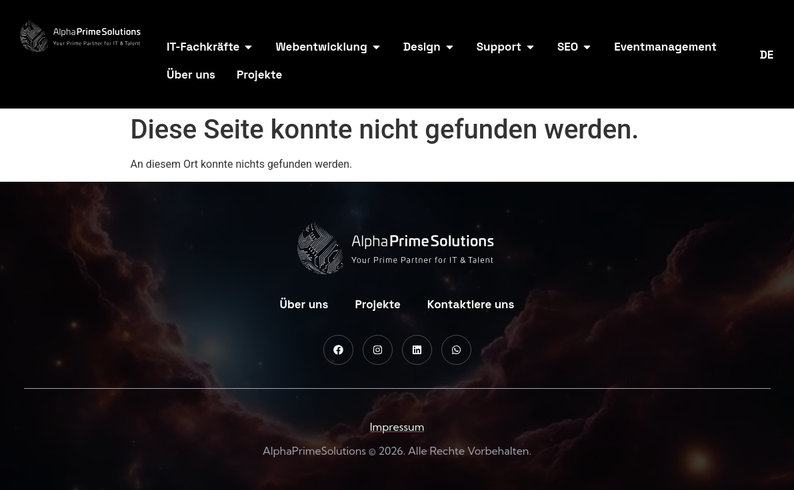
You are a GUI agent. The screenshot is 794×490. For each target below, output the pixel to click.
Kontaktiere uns (471, 304)
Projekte (377, 304)
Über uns (304, 304)
